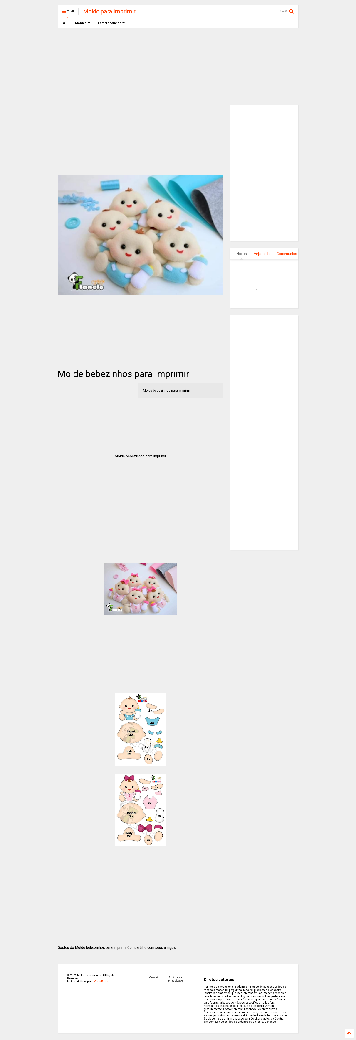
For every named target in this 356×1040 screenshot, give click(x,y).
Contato (154, 977)
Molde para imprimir (109, 11)
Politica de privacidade (175, 979)
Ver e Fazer (101, 981)
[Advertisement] (178, 66)
